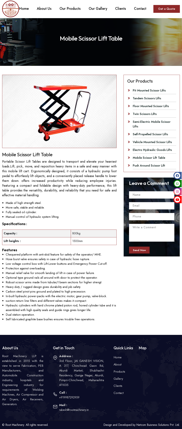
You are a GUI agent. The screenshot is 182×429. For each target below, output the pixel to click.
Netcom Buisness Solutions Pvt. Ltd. (158, 425)
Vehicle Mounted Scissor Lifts (152, 142)
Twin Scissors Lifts (145, 114)
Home (118, 357)
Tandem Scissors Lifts (147, 98)
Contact (119, 393)
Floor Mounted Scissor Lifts (151, 106)
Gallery (118, 379)
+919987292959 (69, 397)
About (117, 364)
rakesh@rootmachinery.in (74, 410)
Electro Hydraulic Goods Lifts (152, 150)
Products (119, 371)
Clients (118, 386)
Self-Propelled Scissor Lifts (150, 134)
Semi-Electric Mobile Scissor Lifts (151, 124)
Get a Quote (166, 9)
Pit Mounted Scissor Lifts (149, 90)
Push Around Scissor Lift (149, 165)
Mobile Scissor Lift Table (149, 158)
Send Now (139, 250)
